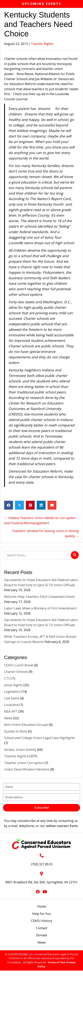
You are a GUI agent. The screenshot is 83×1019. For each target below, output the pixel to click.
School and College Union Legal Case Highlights (39, 738)
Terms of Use (56, 962)
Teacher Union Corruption (24, 763)
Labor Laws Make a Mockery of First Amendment (40, 608)
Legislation (12, 691)
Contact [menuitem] (41, 928)
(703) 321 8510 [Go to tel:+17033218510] (41, 864)
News (8, 718)
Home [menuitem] (41, 906)
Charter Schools (16, 671)
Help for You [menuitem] (41, 913)
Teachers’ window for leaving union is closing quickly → (45, 533)
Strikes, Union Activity (20, 749)
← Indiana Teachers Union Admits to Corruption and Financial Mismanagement (40, 520)
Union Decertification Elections (26, 769)
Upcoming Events (41, 4)
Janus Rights (13, 685)
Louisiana (11, 705)
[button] (41, 807)
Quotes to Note (15, 731)
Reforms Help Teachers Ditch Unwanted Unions (40, 596)
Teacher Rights (42, 44)
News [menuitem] (41, 942)
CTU (7, 678)
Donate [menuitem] (41, 935)
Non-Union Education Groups (26, 724)
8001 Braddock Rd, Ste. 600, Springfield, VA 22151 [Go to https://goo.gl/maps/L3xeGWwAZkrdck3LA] (42, 882)
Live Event (11, 698)
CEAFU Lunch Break (18, 665)
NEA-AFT (10, 711)
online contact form (62, 826)
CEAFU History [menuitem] (41, 921)
